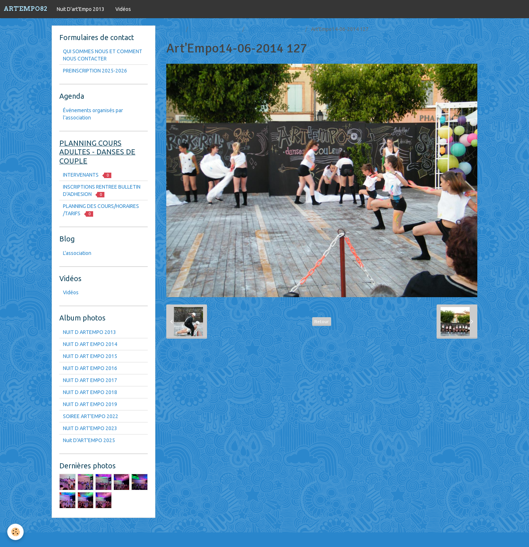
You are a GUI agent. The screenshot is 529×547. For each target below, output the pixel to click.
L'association (77, 253)
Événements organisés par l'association (93, 114)
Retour (321, 321)
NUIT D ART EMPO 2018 (90, 392)
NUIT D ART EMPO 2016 (90, 368)
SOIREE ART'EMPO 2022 (90, 416)
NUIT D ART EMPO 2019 (90, 404)
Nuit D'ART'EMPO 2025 (89, 440)
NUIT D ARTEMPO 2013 (89, 332)
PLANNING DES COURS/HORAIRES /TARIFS (101, 210)
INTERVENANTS (87, 175)
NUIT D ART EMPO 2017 (90, 380)
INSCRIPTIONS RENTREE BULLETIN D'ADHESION (101, 190)
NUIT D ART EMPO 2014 (275, 29)
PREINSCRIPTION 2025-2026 (95, 71)
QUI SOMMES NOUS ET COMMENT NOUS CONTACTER (102, 55)
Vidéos (123, 9)
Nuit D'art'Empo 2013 (80, 9)
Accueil (174, 29)
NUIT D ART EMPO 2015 (90, 356)
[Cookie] (15, 532)
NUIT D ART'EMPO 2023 (90, 428)
